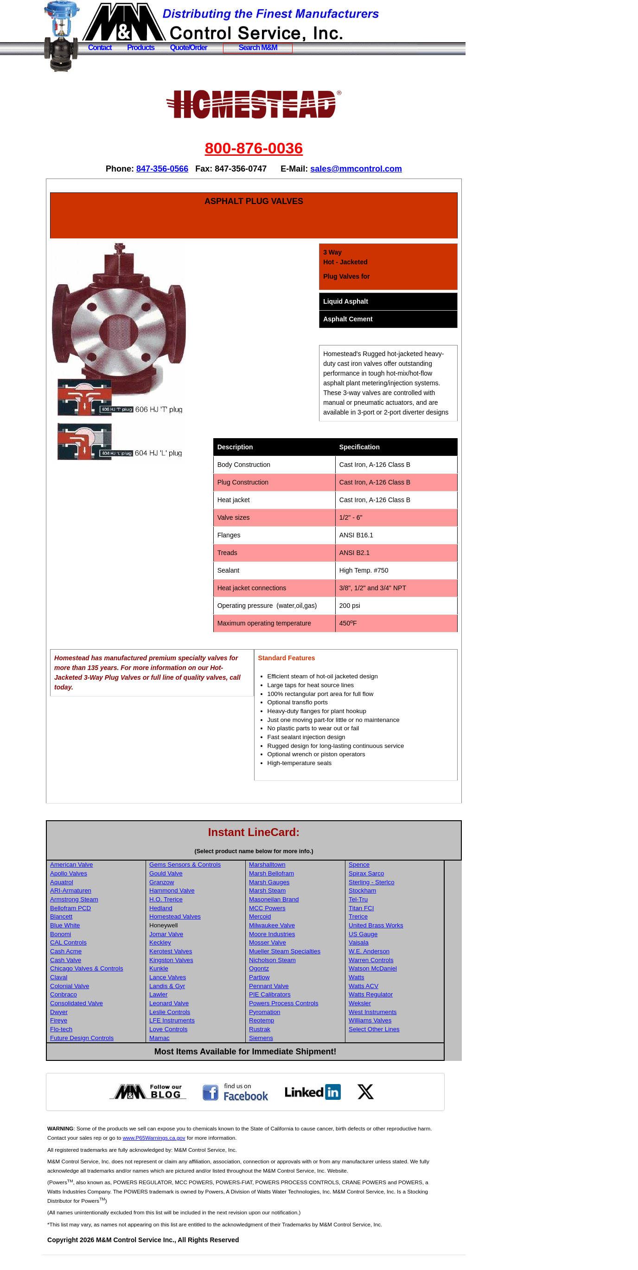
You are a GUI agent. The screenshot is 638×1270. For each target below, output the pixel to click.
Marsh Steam (290, 900)
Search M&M (258, 47)
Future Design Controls (111, 1047)
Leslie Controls (196, 1021)
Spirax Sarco (386, 883)
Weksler (380, 1012)
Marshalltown (290, 874)
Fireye (87, 1030)
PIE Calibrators (293, 1004)
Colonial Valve (98, 995)
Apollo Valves (97, 883)
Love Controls (195, 1038)
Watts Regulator (391, 1004)
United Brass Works (396, 935)
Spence (379, 874)
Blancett (90, 926)
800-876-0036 (268, 148)
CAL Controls (97, 952)
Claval (87, 986)
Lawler (185, 1004)
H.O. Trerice (192, 909)
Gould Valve (192, 883)
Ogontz (282, 978)
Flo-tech (90, 1038)
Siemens (284, 1047)
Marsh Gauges (292, 891)
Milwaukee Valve (295, 935)
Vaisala (379, 952)
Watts (377, 986)
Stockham (382, 900)
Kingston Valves (198, 969)
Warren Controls (391, 969)
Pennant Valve (292, 995)
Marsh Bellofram (294, 883)
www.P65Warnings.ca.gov (198, 1147)
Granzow (188, 891)
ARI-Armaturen (100, 900)
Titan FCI (381, 917)
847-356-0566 (177, 168)
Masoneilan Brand (297, 909)
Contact (99, 47)
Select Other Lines (394, 1038)
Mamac (186, 1047)
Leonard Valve (195, 1012)
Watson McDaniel (393, 978)
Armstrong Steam (103, 909)
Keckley (187, 952)
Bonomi (89, 943)
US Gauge (383, 943)
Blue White (94, 935)
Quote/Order (188, 47)
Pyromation (287, 1021)
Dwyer (88, 1021)
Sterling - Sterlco (392, 891)
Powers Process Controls (307, 1012)
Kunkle (185, 978)
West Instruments (393, 1021)
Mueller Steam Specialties (308, 960)
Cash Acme (95, 960)
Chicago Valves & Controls (116, 978)
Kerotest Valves (197, 960)
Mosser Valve (290, 952)
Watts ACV (384, 995)
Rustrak (282, 1038)
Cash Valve (94, 969)
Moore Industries (295, 943)
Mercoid (283, 926)
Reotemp (284, 1030)
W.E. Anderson (389, 960)
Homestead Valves (201, 926)
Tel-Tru (378, 909)
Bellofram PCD (99, 917)
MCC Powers (290, 917)
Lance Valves (194, 986)
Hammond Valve (198, 900)
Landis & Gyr (193, 995)
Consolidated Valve (105, 1012)
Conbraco (92, 1004)
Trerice (378, 926)
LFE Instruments (198, 1030)
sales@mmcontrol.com (371, 168)
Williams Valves (390, 1030)
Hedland (187, 917)
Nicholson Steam (295, 969)
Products (140, 47)
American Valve (100, 874)
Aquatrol (90, 891)
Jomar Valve (193, 943)
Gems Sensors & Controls (211, 874)
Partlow (282, 986)
